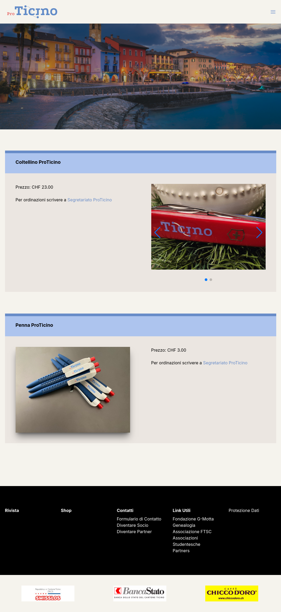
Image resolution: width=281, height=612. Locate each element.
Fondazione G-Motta (193, 519)
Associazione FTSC (192, 531)
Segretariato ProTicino (90, 199)
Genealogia (184, 525)
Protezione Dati (244, 510)
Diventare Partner (134, 531)
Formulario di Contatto (139, 519)
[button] (206, 279)
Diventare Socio (132, 525)
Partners (181, 550)
